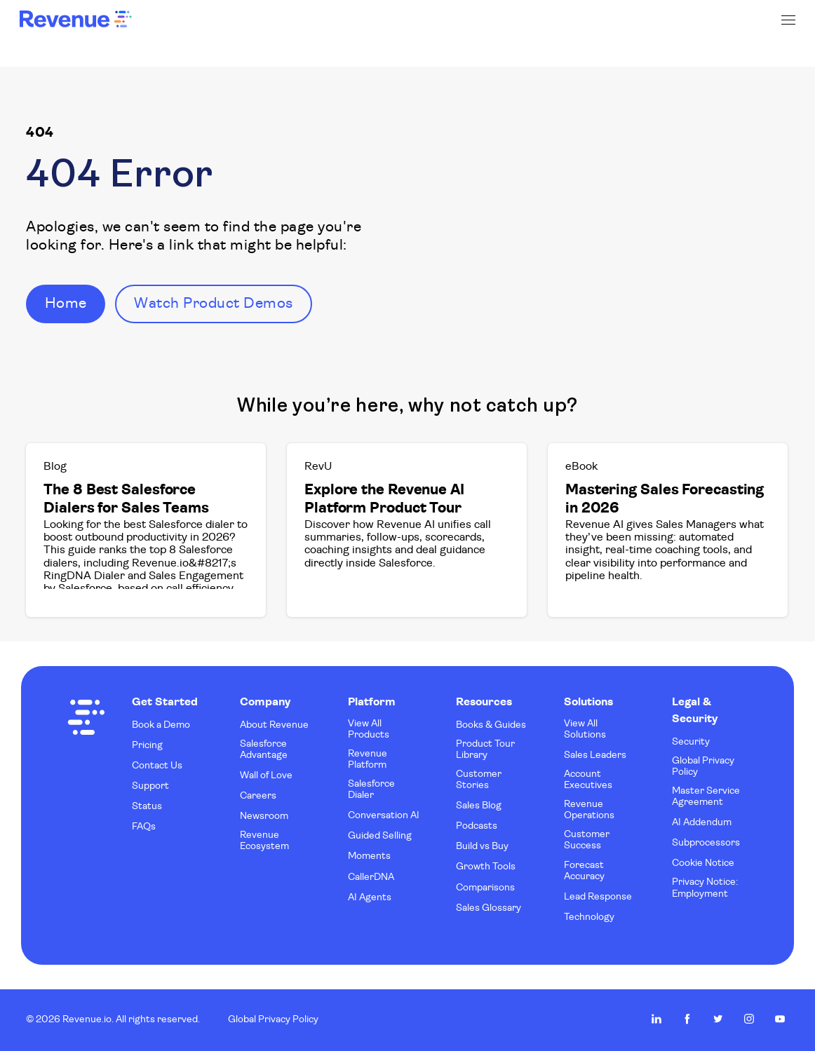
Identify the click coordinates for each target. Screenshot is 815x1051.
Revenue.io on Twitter (718, 1019)
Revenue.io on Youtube (780, 1019)
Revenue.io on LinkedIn (656, 1019)
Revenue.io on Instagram (749, 1019)
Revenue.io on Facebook (687, 1019)
